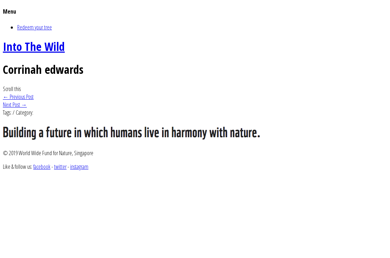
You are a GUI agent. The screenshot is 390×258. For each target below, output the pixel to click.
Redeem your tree (34, 27)
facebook (41, 167)
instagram (79, 167)
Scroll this (12, 89)
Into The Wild (34, 46)
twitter (60, 167)
